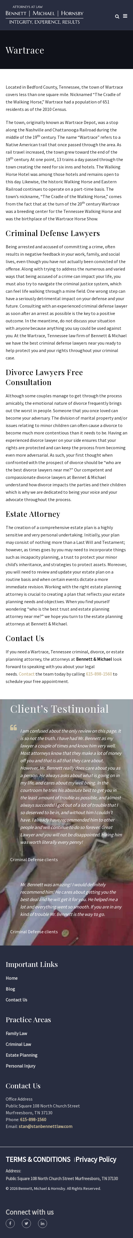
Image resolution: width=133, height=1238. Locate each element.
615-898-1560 (99, 674)
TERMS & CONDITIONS (38, 1159)
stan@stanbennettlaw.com (45, 1126)
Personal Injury (20, 1066)
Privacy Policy (95, 1159)
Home (12, 978)
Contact (27, 674)
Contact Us (16, 1000)
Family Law (16, 1033)
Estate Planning (21, 1055)
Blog (10, 989)
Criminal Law (18, 1044)
